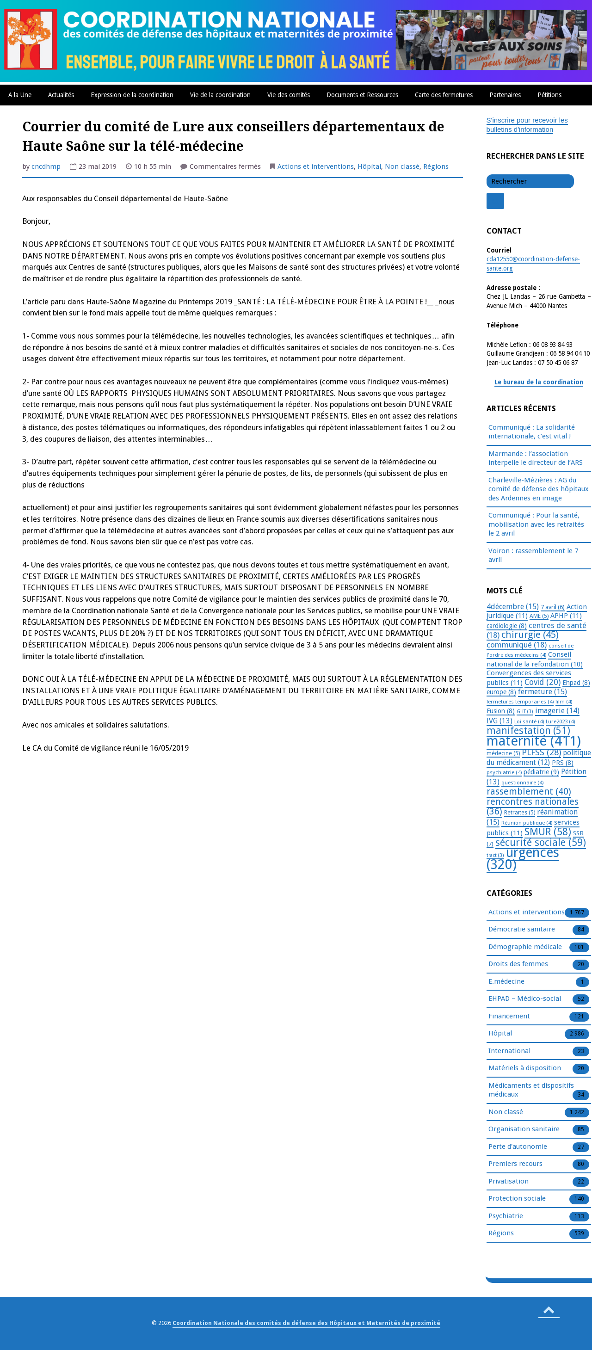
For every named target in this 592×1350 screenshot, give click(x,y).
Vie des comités (288, 95)
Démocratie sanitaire (521, 929)
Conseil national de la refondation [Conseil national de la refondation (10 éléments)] (535, 659)
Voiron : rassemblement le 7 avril (533, 555)
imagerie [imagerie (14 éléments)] (557, 710)
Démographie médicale (525, 947)
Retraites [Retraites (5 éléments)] (519, 812)
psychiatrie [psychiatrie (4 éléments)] (504, 772)
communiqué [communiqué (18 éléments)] (517, 644)
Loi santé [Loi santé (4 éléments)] (529, 721)
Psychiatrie (505, 1216)
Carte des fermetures (444, 95)
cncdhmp (46, 166)
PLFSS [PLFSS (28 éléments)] (541, 752)
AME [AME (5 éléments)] (539, 616)
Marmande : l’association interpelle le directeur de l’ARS (535, 458)
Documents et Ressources (362, 95)
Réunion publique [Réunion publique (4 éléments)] (526, 823)
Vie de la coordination (220, 95)
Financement (509, 1016)
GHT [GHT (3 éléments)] (525, 712)
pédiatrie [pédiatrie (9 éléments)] (541, 772)
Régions (436, 166)
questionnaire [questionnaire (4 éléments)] (522, 782)
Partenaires (505, 95)
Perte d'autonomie (517, 1147)
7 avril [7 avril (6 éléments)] (553, 607)
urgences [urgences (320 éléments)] (523, 858)
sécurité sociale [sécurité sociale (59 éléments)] (540, 842)
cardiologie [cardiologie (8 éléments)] (507, 625)
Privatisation (508, 1181)
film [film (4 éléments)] (563, 701)
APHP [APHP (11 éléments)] (566, 615)
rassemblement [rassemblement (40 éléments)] (529, 791)
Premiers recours (515, 1164)
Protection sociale (517, 1198)
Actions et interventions (316, 166)
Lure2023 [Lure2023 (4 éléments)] (560, 721)
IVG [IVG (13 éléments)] (499, 720)
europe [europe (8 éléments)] (501, 692)
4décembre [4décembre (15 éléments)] (513, 606)
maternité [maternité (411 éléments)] (534, 741)
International (509, 1051)
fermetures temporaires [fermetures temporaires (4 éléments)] (520, 701)
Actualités (61, 95)
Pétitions (549, 95)
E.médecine (506, 981)
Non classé (402, 166)
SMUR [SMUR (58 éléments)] (547, 832)
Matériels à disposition (524, 1068)
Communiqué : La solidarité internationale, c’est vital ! (531, 432)
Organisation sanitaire (524, 1129)
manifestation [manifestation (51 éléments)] (528, 730)
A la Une (19, 95)
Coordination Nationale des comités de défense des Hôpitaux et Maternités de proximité (306, 1322)
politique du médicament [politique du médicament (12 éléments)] (539, 758)
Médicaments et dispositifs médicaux (531, 1090)
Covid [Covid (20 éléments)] (542, 682)
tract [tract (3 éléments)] (495, 855)
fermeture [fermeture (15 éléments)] (542, 691)
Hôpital (369, 166)
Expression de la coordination (132, 95)
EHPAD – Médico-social (524, 999)
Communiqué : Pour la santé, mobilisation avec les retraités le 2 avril (536, 524)
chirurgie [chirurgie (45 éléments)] (530, 634)
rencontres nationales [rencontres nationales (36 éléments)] (533, 806)
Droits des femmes (518, 964)
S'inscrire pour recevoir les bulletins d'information (527, 125)
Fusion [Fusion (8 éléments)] (501, 711)
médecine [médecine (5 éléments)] (503, 753)
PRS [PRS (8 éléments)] (563, 762)
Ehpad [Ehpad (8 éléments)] (576, 682)
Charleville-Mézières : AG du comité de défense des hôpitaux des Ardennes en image (538, 489)
